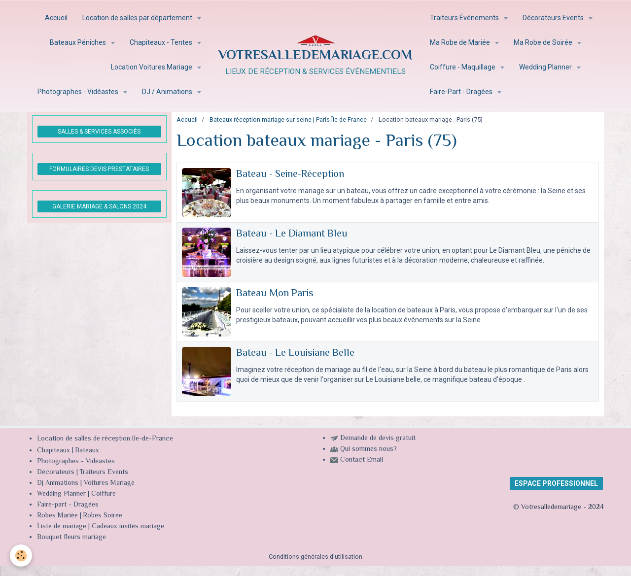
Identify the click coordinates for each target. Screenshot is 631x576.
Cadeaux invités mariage (128, 526)
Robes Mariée (57, 515)
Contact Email (361, 460)
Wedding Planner (546, 67)
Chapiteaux (53, 450)
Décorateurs (55, 472)
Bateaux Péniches (78, 42)
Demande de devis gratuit (378, 438)
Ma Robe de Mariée (460, 42)
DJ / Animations (168, 92)
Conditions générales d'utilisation (315, 556)
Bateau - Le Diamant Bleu (292, 234)
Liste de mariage (61, 526)
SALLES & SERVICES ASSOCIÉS (99, 131)
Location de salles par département (138, 18)
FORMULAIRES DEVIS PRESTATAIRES (99, 169)
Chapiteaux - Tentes (162, 42)
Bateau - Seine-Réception (290, 174)
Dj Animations (57, 483)
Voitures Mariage (109, 483)
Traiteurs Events (103, 472)
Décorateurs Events (554, 18)
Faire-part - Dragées (68, 505)
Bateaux (87, 450)
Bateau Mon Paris (275, 294)
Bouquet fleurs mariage (71, 537)
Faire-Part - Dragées (462, 92)
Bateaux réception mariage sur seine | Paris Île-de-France (288, 119)
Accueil (56, 18)
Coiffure (104, 494)
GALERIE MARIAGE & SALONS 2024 (99, 206)
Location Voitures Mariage (152, 67)
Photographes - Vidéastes (78, 92)
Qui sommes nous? (368, 449)
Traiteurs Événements (465, 18)
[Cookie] (21, 555)
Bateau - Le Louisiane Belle (295, 353)
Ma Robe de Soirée (544, 42)
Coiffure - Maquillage (463, 67)
